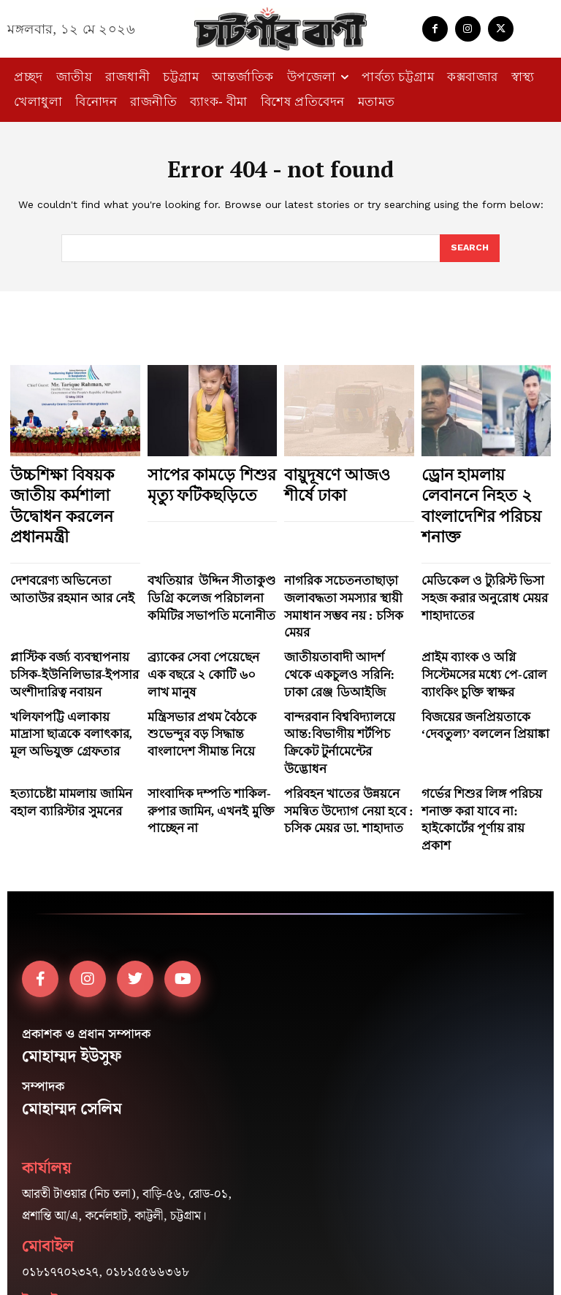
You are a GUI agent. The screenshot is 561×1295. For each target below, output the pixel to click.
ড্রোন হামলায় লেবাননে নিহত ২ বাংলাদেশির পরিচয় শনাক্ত (478, 488)
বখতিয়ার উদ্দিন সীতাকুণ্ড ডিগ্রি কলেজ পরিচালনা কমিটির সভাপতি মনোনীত (209, 556)
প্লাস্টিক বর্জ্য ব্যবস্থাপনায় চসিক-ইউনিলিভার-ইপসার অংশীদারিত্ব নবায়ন (71, 603)
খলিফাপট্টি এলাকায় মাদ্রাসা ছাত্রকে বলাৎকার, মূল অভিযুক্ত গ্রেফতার (68, 650)
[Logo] (280, 28)
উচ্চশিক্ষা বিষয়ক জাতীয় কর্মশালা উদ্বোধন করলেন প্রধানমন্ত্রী (72, 488)
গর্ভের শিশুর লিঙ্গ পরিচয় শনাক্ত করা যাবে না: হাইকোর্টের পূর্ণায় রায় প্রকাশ (481, 697)
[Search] (469, 249)
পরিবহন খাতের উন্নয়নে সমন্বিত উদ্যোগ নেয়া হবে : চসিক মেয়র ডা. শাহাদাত (343, 697)
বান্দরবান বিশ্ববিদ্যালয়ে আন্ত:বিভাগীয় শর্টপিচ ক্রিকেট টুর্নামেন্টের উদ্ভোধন (339, 650)
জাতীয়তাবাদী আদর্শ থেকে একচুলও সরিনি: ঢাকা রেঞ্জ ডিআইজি (335, 603)
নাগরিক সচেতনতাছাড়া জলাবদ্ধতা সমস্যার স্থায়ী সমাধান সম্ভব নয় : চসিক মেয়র (346, 556)
